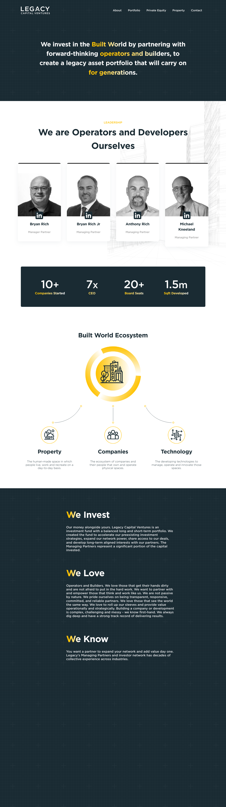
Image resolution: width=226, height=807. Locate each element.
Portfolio (134, 10)
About (117, 10)
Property (178, 10)
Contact (196, 10)
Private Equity (156, 10)
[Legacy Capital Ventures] (35, 10)
